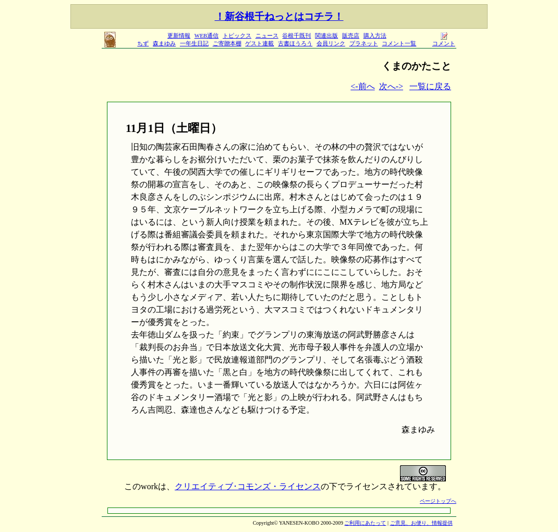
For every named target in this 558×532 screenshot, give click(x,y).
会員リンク (331, 43)
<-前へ (362, 86)
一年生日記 (194, 43)
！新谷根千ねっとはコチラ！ (279, 16)
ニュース (267, 35)
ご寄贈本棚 (227, 43)
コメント (443, 40)
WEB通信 (207, 35)
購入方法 (374, 35)
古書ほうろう (295, 43)
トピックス (237, 35)
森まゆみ (164, 43)
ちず (143, 43)
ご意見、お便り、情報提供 (421, 523)
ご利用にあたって (365, 523)
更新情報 (178, 35)
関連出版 (326, 35)
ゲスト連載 (259, 43)
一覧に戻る (430, 86)
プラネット (363, 43)
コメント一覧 (399, 43)
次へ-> (391, 86)
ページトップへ (438, 501)
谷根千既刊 (296, 35)
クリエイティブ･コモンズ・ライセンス (248, 486)
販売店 (350, 35)
